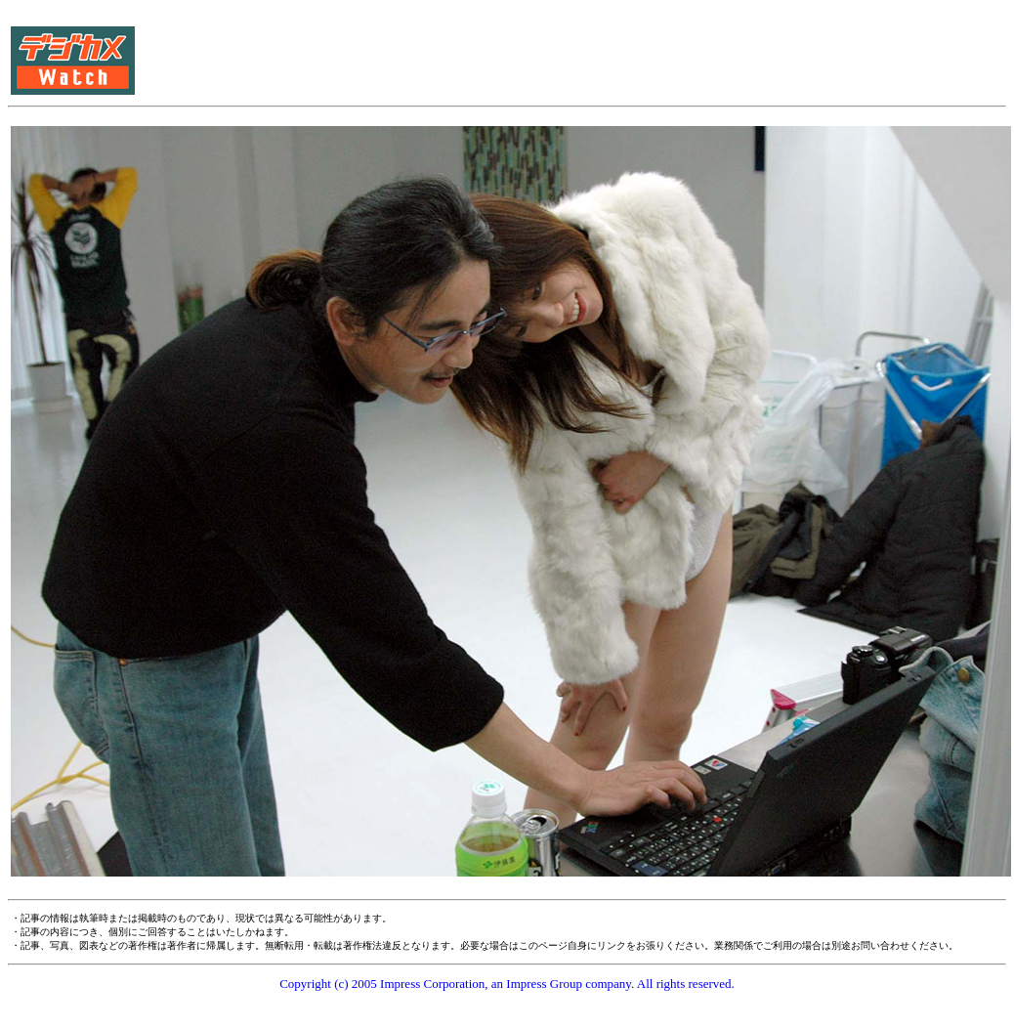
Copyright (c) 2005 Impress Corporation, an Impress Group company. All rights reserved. (507, 983)
